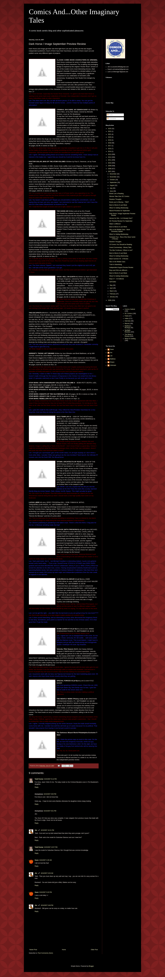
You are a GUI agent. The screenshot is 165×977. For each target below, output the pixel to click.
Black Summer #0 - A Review (118, 259)
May (111, 285)
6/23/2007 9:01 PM (50, 811)
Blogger (91, 966)
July (111, 188)
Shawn (112, 362)
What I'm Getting (130, 339)
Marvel (127, 323)
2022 (110, 131)
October (112, 180)
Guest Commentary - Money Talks (120, 247)
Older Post (94, 949)
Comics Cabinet (130, 309)
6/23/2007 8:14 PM (50, 779)
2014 (110, 151)
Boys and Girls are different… (119, 270)
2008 (110, 169)
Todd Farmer (39, 779)
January (112, 297)
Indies (127, 318)
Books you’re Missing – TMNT (119, 202)
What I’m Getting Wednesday (118, 208)
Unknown (113, 365)
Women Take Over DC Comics (119, 196)
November (113, 177)
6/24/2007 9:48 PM (47, 905)
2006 (110, 300)
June (111, 191)
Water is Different (115, 224)
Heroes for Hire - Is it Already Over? (121, 218)
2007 (110, 171)
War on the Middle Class (117, 262)
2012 (110, 157)
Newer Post (33, 949)
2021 (110, 134)
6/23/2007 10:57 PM (50, 847)
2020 (110, 137)
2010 (110, 163)
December (113, 174)
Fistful (127, 316)
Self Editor (112, 282)
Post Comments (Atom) (45, 953)
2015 (110, 148)
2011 (110, 160)
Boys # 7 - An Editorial (116, 279)
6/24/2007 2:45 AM (45, 860)
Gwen (37, 860)
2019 (110, 140)
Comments (111, 118)
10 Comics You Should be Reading (120, 244)
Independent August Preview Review (121, 267)
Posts (110, 115)
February (113, 294)
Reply (36, 787)
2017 (110, 146)
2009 (110, 166)
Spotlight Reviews (127, 331)
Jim (36, 830)
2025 (110, 128)
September (113, 182)
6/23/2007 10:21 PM (47, 830)
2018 (110, 143)
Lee (111, 356)
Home (64, 949)
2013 (110, 154)
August (112, 185)
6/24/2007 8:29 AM (47, 873)
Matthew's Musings (128, 327)
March (112, 291)
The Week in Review (129, 335)
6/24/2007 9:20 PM (45, 892)
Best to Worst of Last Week (118, 205)
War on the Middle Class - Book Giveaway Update (119, 230)
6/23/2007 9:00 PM (50, 794)
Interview (128, 321)
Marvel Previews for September (119, 211)
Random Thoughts (115, 199)
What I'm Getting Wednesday (118, 256)
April (111, 288)
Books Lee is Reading (116, 193)
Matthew (112, 359)
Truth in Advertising (115, 264)
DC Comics (128, 313)
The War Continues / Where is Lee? (121, 250)
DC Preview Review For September (120, 221)
